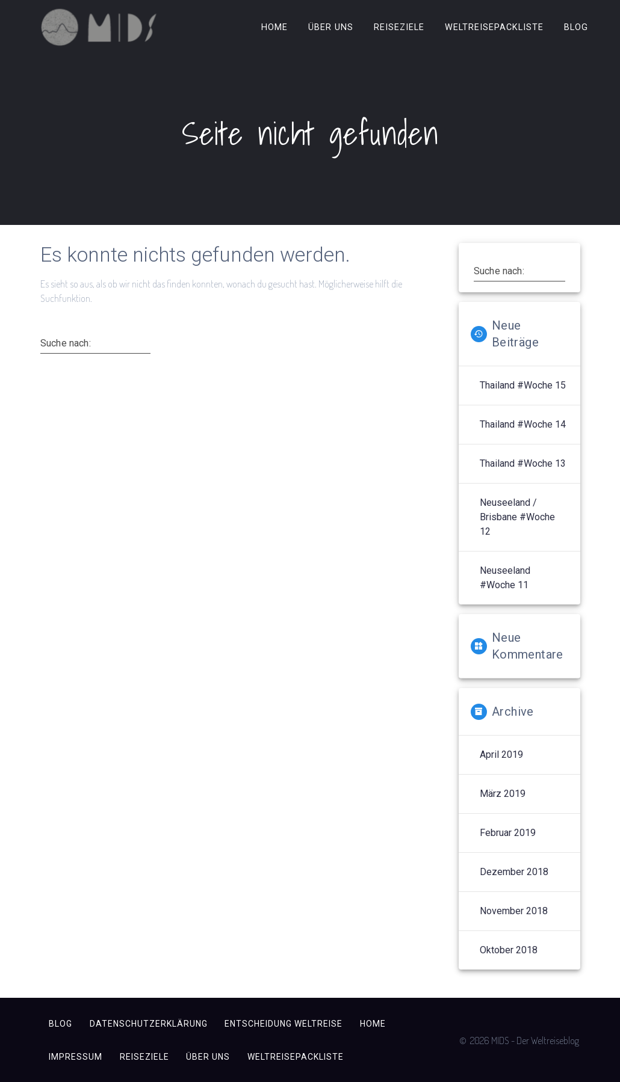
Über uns (330, 27)
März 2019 (502, 793)
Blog (576, 27)
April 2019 (501, 754)
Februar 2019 (508, 832)
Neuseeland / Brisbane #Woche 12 (517, 517)
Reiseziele (399, 27)
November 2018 (514, 911)
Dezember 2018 (514, 872)
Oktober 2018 (509, 950)
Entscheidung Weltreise (284, 1023)
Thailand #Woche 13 (523, 463)
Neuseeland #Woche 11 (505, 578)
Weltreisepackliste (494, 27)
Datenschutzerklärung (149, 1023)
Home (274, 27)
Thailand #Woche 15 (523, 385)
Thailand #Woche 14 (523, 424)
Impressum (75, 1057)
